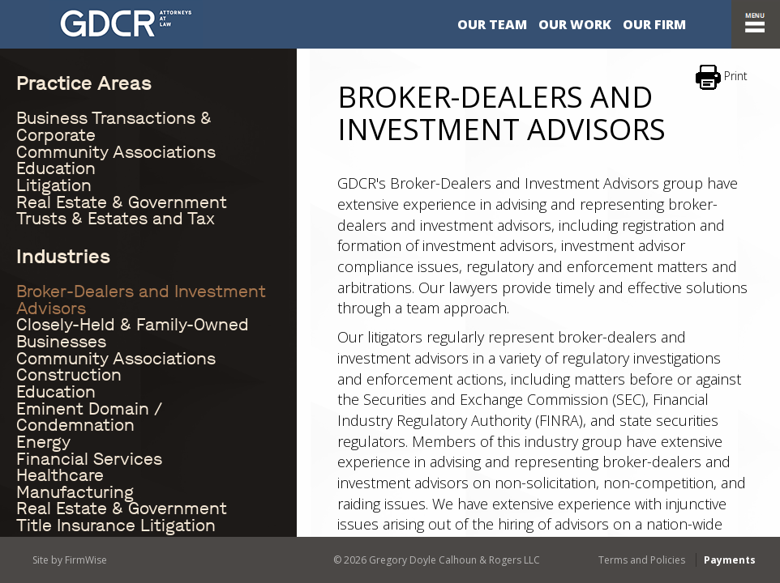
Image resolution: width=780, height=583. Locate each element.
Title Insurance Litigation (116, 525)
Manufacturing (75, 492)
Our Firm (654, 24)
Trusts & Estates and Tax (115, 218)
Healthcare (60, 475)
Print (722, 77)
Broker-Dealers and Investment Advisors (141, 300)
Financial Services (89, 459)
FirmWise (86, 560)
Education (56, 168)
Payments (730, 560)
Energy (43, 442)
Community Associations (116, 152)
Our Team (492, 24)
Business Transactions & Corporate (114, 127)
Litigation (54, 185)
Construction (69, 375)
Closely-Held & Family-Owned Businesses (132, 333)
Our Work (574, 24)
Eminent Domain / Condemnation (89, 417)
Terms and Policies (641, 560)
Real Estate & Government (121, 202)
